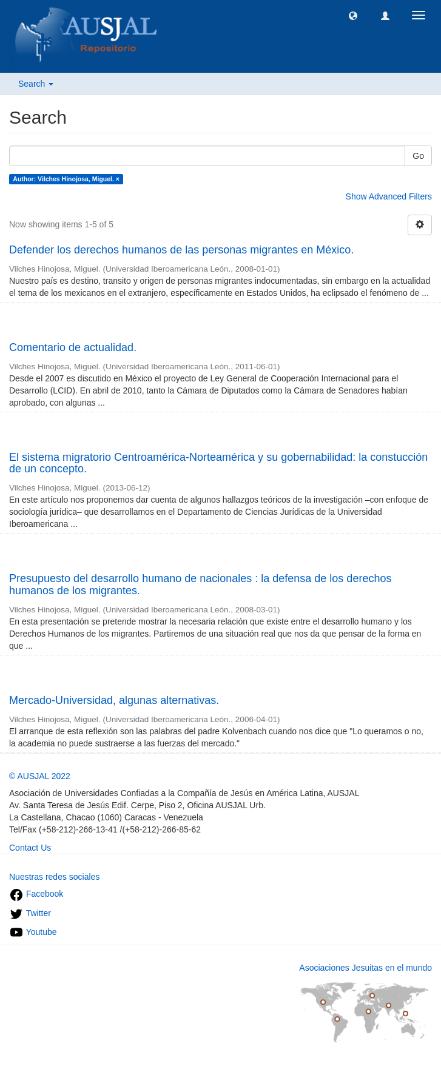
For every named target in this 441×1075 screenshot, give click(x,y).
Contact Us (30, 847)
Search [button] (35, 84)
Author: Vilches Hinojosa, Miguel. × (66, 179)
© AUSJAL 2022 (39, 776)
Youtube (33, 932)
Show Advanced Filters (389, 196)
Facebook (36, 894)
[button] (353, 15)
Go (418, 156)
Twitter (30, 913)
